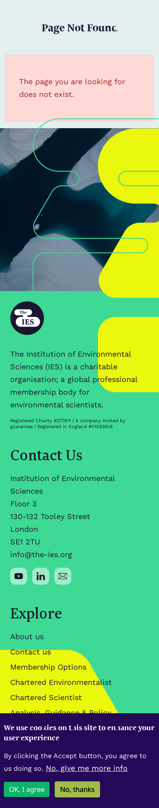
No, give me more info (87, 774)
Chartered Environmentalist (61, 682)
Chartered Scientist (46, 697)
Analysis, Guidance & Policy (60, 712)
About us (27, 636)
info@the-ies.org (41, 554)
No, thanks (77, 796)
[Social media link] (18, 576)
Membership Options (48, 666)
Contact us (30, 651)
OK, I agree (27, 796)
